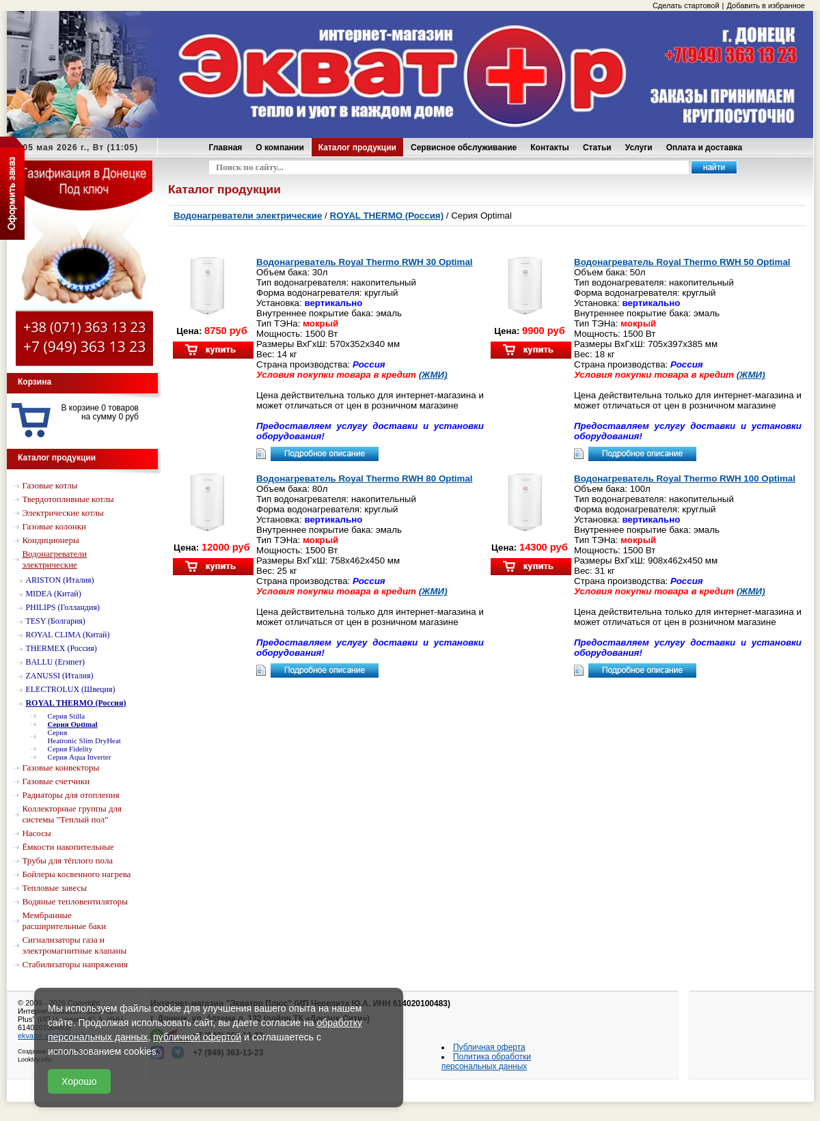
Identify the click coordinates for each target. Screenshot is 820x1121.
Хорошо (79, 1081)
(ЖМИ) (433, 375)
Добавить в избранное (765, 5)
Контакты (549, 147)
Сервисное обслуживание (464, 147)
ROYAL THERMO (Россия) (387, 215)
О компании (280, 147)
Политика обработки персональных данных (486, 1061)
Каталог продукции (357, 147)
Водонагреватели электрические (248, 215)
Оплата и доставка (704, 147)
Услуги (639, 147)
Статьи (597, 147)
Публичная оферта (489, 1047)
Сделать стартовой (686, 5)
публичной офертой (197, 1037)
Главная (226, 147)
